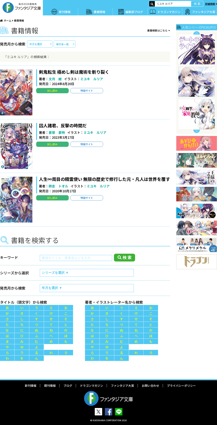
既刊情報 (50, 385)
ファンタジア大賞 (203, 12)
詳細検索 (210, 4)
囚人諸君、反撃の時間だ (63, 125)
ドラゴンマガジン (168, 12)
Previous (196, 33)
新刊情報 (65, 12)
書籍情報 (99, 12)
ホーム (7, 20)
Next (196, 131)
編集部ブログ (134, 12)
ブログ (67, 385)
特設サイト (86, 90)
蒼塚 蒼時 (57, 132)
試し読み (52, 90)
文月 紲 (55, 78)
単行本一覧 (62, 44)
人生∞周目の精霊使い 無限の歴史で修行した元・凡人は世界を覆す (104, 179)
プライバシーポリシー (181, 385)
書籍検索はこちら (157, 30)
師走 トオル (58, 186)
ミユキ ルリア (91, 78)
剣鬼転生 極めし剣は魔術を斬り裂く (74, 72)
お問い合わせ (150, 385)
